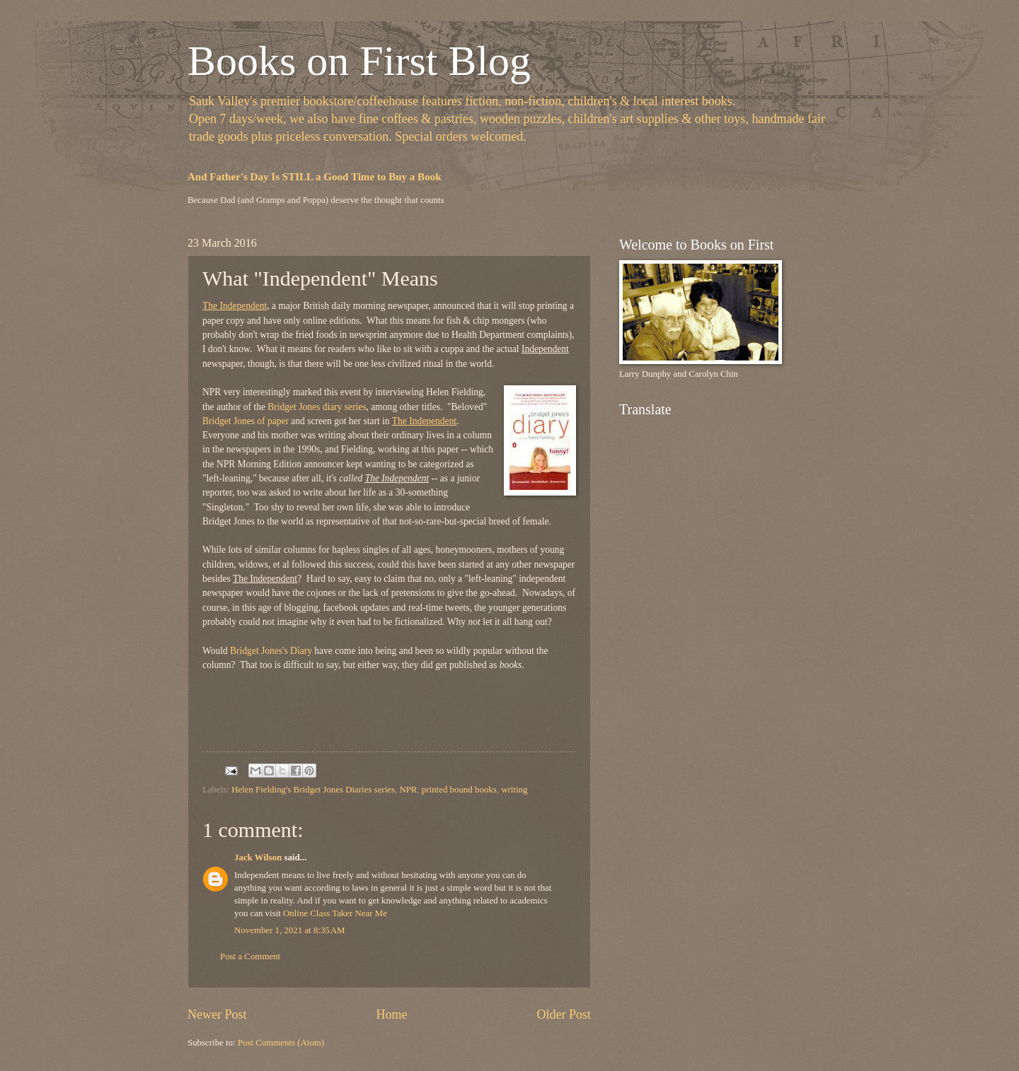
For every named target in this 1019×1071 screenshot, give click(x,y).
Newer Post (217, 1014)
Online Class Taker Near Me (335, 913)
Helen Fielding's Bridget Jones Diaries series (313, 790)
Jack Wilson (258, 857)
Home (391, 1014)
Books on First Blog (359, 60)
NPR (408, 790)
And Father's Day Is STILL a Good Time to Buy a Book (315, 176)
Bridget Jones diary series (316, 407)
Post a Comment (250, 956)
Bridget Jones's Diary (271, 650)
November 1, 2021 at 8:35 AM (289, 930)
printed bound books (459, 790)
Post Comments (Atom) (281, 1043)
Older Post (563, 1014)
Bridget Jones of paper (245, 421)
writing (514, 790)
